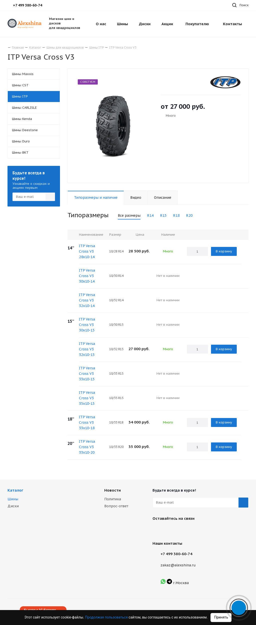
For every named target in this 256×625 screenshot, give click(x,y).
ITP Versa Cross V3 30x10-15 (87, 324)
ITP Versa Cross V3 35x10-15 (87, 398)
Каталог (15, 490)
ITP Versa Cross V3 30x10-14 (87, 276)
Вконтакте (157, 530)
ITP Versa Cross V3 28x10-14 (87, 251)
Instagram (170, 530)
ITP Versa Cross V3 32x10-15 (87, 349)
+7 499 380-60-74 (176, 553)
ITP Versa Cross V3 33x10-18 (87, 422)
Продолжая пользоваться (106, 617)
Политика (112, 499)
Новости (112, 490)
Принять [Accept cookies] (221, 617)
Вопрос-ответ (116, 506)
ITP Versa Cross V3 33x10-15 (87, 373)
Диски (13, 506)
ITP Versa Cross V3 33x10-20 (87, 447)
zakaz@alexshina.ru (178, 565)
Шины (13, 499)
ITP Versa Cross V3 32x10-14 (87, 300)
